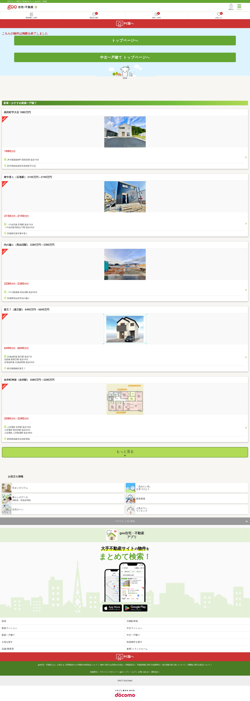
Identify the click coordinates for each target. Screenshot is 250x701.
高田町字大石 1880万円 (17, 112)
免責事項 (93, 672)
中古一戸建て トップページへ (125, 57)
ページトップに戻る (125, 521)
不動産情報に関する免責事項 (148, 665)
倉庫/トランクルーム (137, 649)
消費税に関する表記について (198, 665)
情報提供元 (129, 665)
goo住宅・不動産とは (46, 665)
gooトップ (124, 672)
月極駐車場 (132, 621)
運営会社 (154, 672)
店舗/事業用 (8, 649)
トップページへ (125, 40)
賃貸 (4, 621)
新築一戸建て (8, 635)
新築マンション (9, 628)
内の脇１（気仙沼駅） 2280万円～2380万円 (29, 244)
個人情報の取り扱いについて (173, 665)
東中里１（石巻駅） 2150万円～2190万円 (28, 177)
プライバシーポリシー (108, 672)
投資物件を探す (134, 642)
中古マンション (134, 628)
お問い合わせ (143, 672)
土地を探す (7, 642)
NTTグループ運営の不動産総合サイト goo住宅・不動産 (27, 1)
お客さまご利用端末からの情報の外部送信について (77, 665)
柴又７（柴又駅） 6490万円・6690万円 (26, 309)
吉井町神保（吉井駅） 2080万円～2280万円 (29, 379)
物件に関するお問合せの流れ (111, 665)
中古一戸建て (133, 635)
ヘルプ (133, 672)
